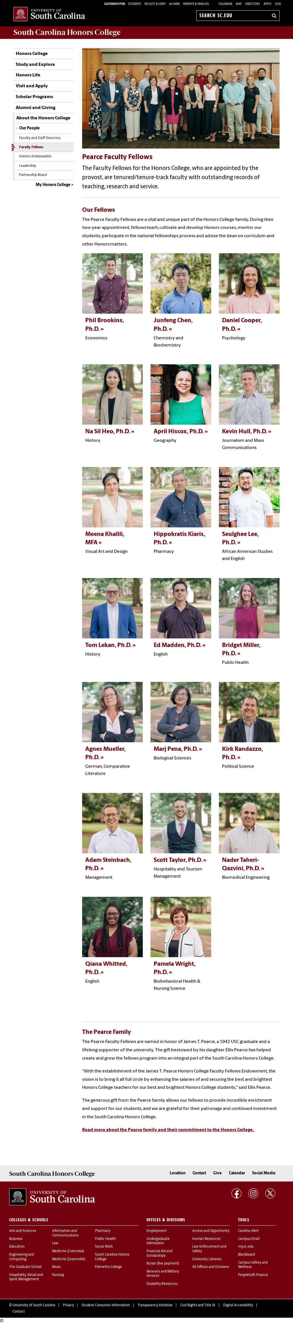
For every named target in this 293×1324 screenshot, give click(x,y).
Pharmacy (102, 1231)
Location (177, 1173)
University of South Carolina (34, 1305)
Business (15, 1239)
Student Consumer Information (106, 1305)
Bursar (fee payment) (162, 1263)
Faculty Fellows (31, 147)
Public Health (105, 1239)
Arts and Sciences (22, 1231)
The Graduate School (25, 1267)
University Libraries (206, 1259)
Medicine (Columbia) (68, 1251)
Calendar (225, 4)
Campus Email (249, 1239)
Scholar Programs (34, 97)
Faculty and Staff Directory (39, 138)
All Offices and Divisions (210, 1267)
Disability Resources (161, 1284)
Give (278, 4)
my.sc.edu (246, 1246)
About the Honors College (43, 118)
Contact (199, 1173)
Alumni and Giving (35, 108)
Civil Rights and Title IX (197, 1305)
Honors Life (28, 75)
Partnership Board (33, 175)
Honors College (32, 54)
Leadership (27, 166)
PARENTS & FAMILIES (196, 4)
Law (55, 1243)
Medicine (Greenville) (68, 1259)
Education (17, 1246)
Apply (268, 4)
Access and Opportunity (210, 1231)
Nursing (58, 1275)
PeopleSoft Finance (253, 1275)
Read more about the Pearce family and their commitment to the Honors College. (168, 1130)
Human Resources (206, 1239)
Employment (156, 1231)
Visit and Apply (32, 86)
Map (239, 4)
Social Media (263, 1173)
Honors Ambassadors (35, 156)
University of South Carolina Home (49, 14)
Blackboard (246, 1254)
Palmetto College (108, 1267)
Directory (252, 4)
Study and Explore (35, 64)
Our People (29, 128)
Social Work (104, 1246)
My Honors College (53, 185)
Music (56, 1267)
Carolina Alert (248, 1231)
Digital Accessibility (238, 1305)
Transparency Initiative (155, 1305)
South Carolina (66, 32)
